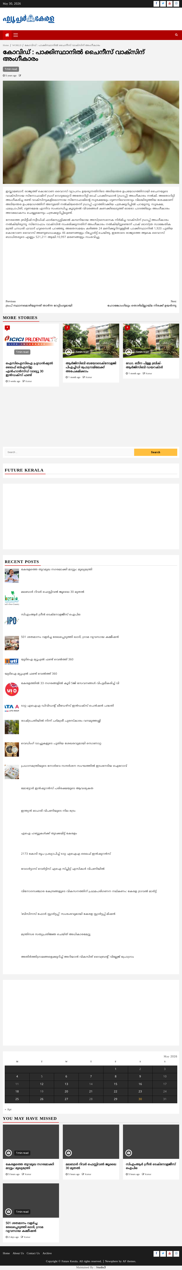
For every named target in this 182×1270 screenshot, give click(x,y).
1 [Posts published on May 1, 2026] (116, 1069)
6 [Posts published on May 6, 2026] (66, 1077)
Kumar (28, 381)
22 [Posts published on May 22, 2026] (115, 1092)
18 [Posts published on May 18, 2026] (17, 1092)
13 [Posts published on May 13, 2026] (66, 1084)
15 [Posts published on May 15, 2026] (115, 1084)
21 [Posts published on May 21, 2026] (91, 1092)
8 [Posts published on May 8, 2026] (116, 1077)
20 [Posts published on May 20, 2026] (66, 1092)
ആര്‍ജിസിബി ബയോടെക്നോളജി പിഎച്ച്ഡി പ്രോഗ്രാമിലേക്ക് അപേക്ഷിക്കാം (91, 367)
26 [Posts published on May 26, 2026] (41, 1099)
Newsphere (111, 1261)
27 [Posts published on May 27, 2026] (66, 1099)
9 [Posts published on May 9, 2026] (140, 1077)
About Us (18, 1254)
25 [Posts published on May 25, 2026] (17, 1099)
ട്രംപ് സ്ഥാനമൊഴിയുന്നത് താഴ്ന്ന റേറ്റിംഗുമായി (48, 304)
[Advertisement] (91, 269)
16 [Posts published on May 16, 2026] (140, 1084)
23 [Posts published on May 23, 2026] (140, 1092)
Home (6, 1254)
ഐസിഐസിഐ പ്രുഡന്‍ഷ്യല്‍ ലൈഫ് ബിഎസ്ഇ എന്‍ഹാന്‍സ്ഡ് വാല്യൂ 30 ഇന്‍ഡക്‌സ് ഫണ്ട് (29, 369)
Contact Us (33, 1254)
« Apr (8, 1109)
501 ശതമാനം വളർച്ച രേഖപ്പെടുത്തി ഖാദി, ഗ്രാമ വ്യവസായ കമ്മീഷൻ (24, 1227)
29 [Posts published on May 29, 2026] (115, 1099)
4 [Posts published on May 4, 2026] (17, 1077)
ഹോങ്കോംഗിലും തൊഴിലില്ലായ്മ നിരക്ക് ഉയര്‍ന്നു (133, 304)
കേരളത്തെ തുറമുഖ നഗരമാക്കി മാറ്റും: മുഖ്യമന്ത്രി (30, 1166)
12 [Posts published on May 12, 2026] (41, 1084)
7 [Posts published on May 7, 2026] (91, 1077)
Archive (47, 1254)
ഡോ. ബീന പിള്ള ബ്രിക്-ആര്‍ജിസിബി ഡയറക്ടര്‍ (144, 365)
